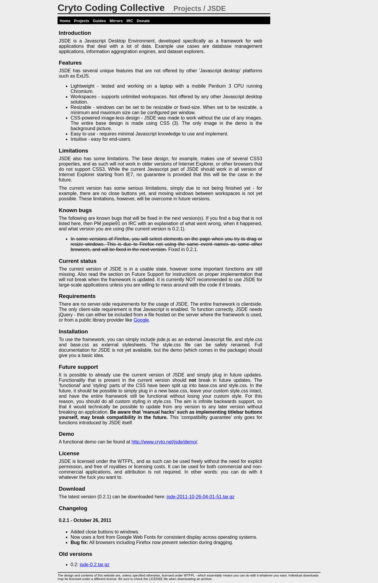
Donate (143, 21)
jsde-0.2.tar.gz (95, 564)
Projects (81, 21)
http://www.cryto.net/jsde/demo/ (164, 441)
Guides (99, 21)
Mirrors (116, 21)
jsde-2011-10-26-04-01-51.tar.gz (200, 496)
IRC (129, 21)
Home (65, 21)
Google (141, 319)
